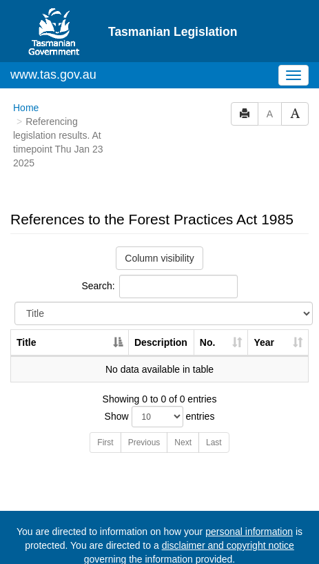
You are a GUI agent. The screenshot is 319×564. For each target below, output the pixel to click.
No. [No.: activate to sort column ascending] (208, 342)
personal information (249, 531)
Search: (159, 286)
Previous (144, 442)
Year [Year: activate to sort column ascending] (264, 342)
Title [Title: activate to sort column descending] (27, 342)
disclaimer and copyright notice (228, 545)
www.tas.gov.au (53, 74)
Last (214, 442)
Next (183, 442)
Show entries (160, 416)
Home (26, 107)
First (105, 442)
